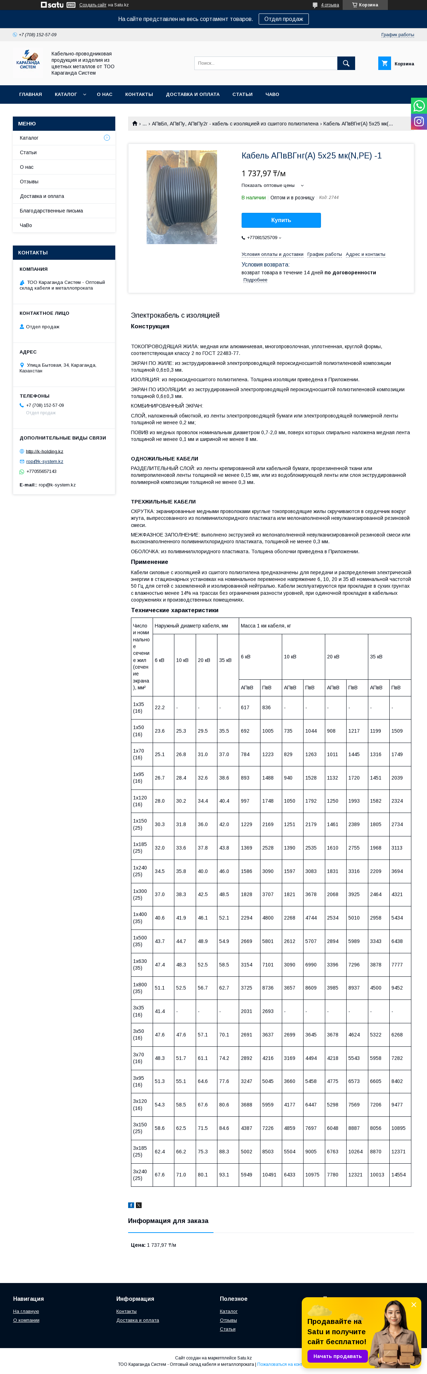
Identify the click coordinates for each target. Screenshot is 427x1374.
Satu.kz (244, 1358)
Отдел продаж (283, 19)
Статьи (242, 94)
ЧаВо (272, 94)
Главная (30, 94)
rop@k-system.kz (44, 461)
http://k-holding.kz (44, 451)
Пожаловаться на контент (283, 1364)
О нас (104, 94)
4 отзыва (330, 4)
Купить (281, 220)
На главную (26, 1311)
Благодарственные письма (51, 211)
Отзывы (29, 181)
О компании (26, 1320)
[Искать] (346, 63)
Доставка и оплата (193, 94)
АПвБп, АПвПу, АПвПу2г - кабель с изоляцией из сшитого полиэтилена (235, 123)
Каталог (66, 94)
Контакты (139, 94)
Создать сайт (92, 4)
